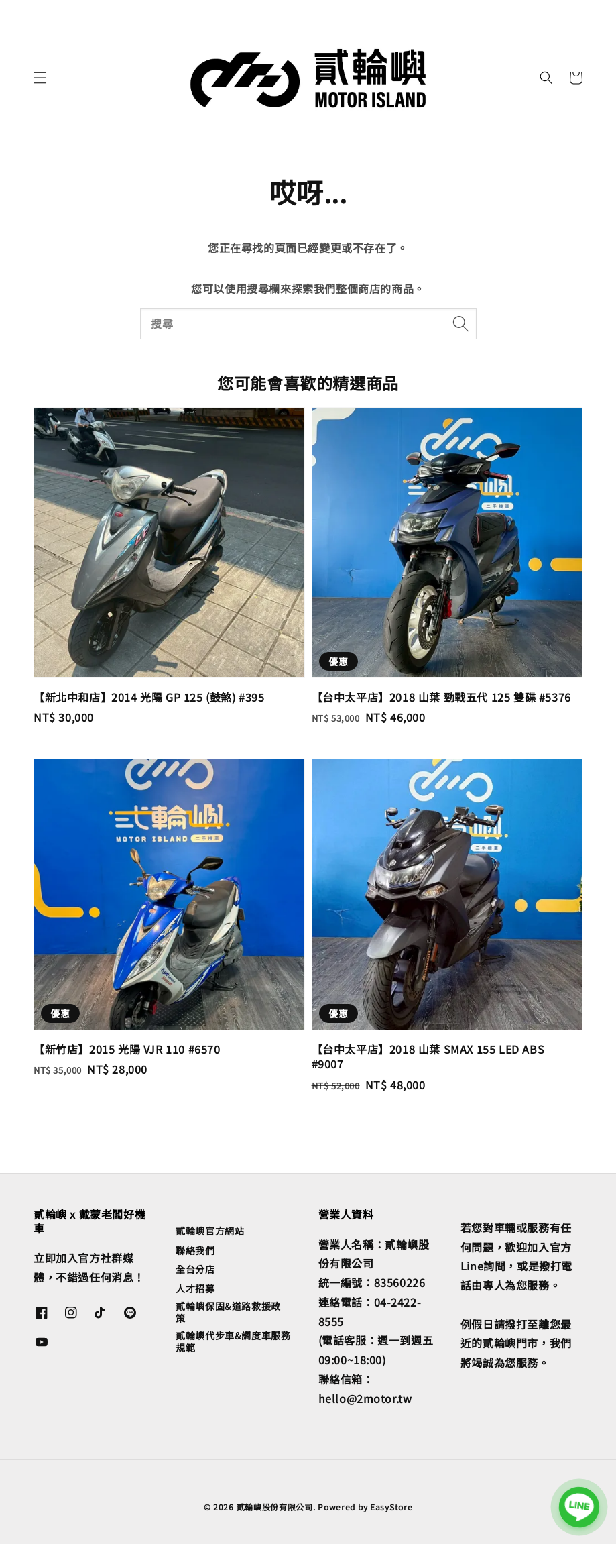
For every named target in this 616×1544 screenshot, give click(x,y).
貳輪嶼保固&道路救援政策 (228, 1312)
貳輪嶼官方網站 (210, 1231)
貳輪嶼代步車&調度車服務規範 (233, 1341)
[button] (40, 78)
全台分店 (195, 1269)
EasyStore (391, 1506)
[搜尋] (461, 323)
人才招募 (195, 1288)
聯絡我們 (195, 1250)
